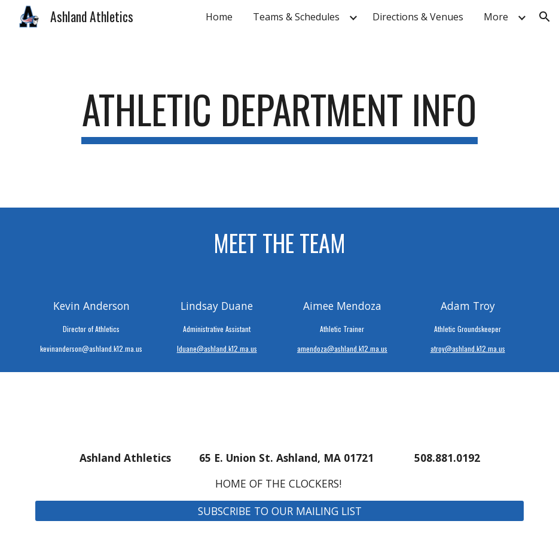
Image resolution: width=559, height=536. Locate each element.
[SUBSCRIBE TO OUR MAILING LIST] (279, 511)
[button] (544, 16)
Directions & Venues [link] (417, 16)
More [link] (496, 16)
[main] (279, 120)
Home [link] (219, 16)
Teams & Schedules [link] (296, 16)
